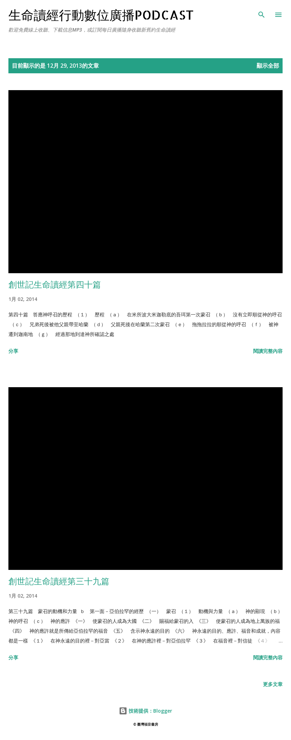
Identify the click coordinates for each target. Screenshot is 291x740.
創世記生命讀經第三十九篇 (58, 581)
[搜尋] (261, 12)
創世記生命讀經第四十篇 (54, 284)
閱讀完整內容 (268, 351)
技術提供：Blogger (145, 710)
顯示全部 (268, 65)
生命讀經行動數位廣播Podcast (101, 15)
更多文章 (273, 684)
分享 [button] (13, 351)
